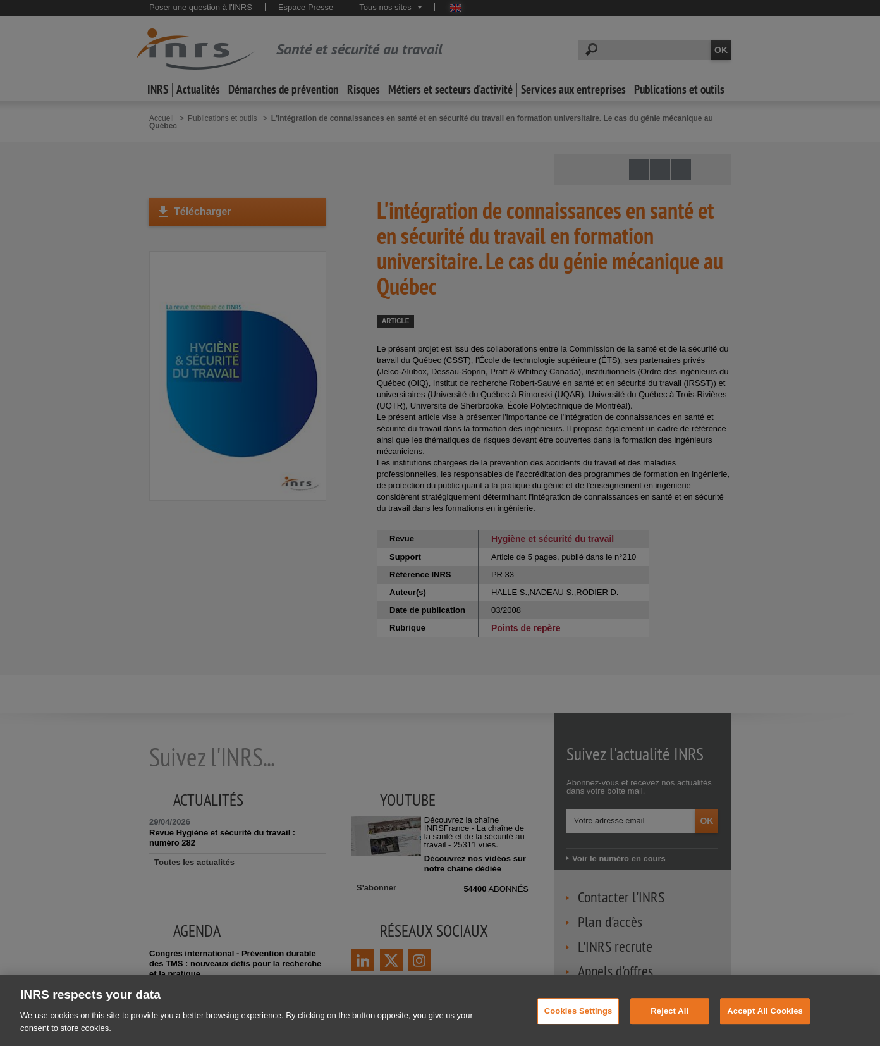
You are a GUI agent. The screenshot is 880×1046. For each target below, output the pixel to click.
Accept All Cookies (765, 1023)
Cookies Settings (578, 1023)
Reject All (669, 1023)
